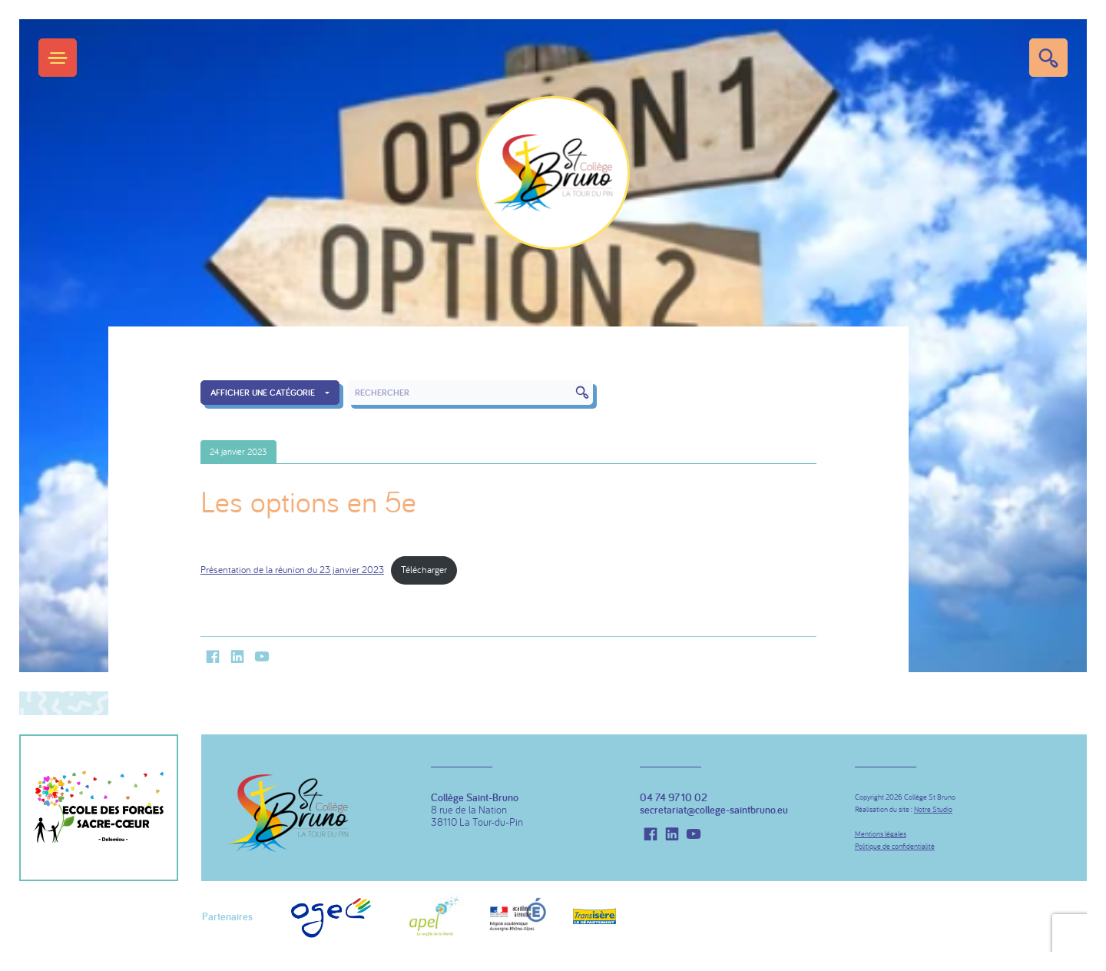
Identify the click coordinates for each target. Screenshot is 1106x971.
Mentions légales (880, 834)
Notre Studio (933, 809)
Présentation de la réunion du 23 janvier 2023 (292, 569)
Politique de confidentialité (895, 846)
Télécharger (424, 569)
